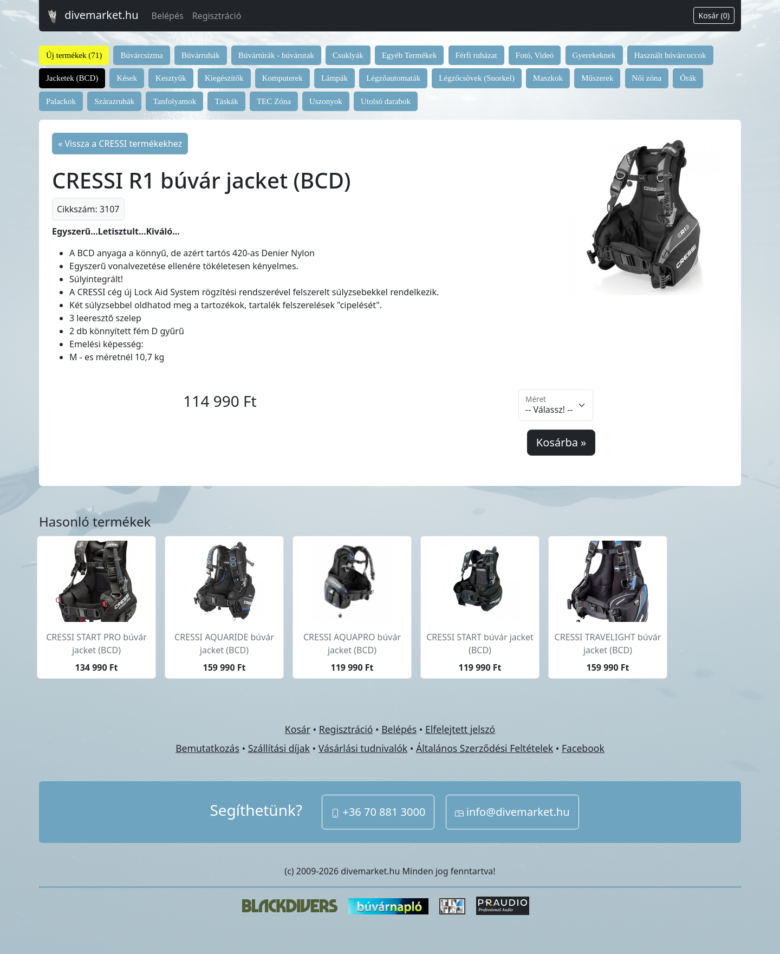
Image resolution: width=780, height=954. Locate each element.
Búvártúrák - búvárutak (276, 55)
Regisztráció (217, 16)
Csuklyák (348, 55)
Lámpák (334, 78)
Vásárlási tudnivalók (362, 748)
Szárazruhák (114, 101)
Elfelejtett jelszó (460, 729)
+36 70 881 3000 (378, 811)
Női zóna (647, 78)
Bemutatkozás (207, 748)
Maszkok (548, 78)
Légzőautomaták (393, 78)
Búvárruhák (200, 55)
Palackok (61, 101)
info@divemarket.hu (512, 811)
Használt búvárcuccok (670, 55)
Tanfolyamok (174, 101)
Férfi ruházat (476, 55)
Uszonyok (325, 101)
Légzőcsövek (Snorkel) (477, 78)
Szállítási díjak (279, 748)
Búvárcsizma (141, 55)
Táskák (226, 101)
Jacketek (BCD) (72, 78)
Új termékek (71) (74, 55)
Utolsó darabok (386, 101)
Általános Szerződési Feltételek (484, 748)
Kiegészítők (224, 78)
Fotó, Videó (535, 55)
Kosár (297, 729)
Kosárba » (561, 442)
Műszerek (597, 78)
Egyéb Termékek (409, 55)
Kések (126, 78)
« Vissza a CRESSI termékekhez (120, 144)
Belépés (168, 16)
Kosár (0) (714, 15)
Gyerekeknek (594, 55)
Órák (688, 78)
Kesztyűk (170, 78)
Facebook (583, 748)
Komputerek (282, 78)
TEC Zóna (274, 101)
